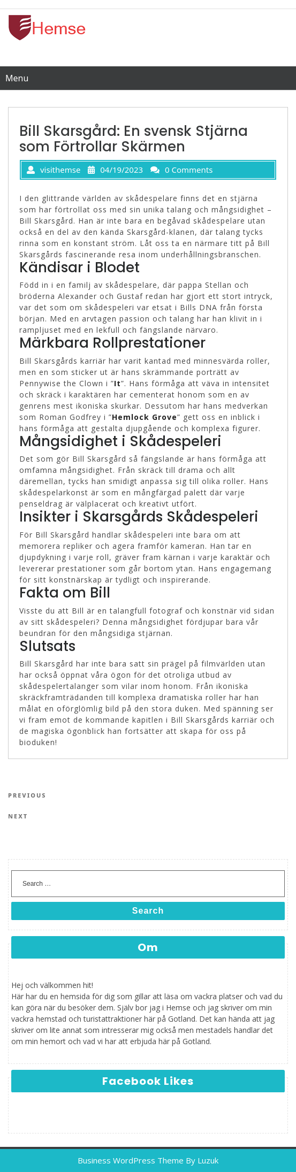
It (117, 383)
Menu (16, 78)
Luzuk (208, 1160)
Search (148, 910)
